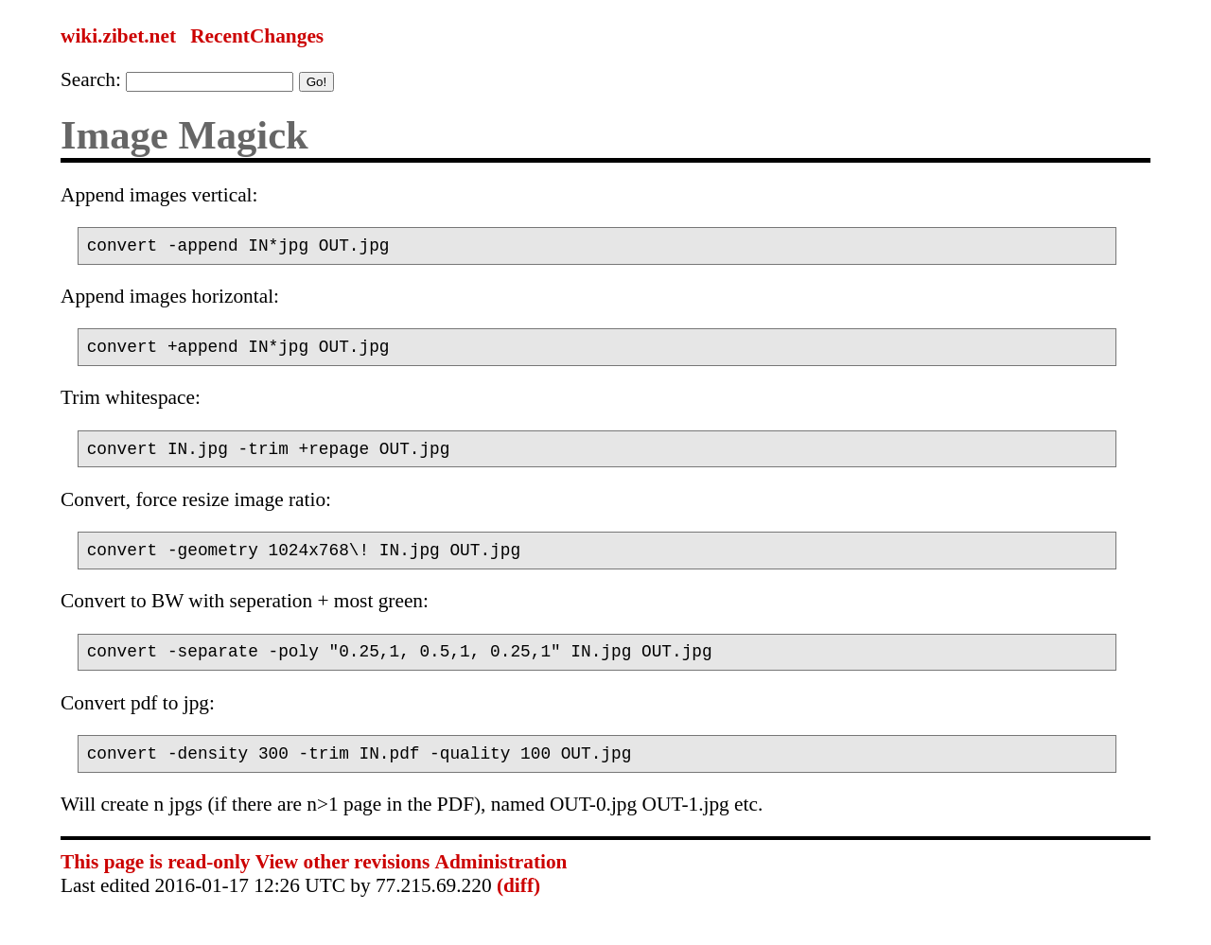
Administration (501, 884)
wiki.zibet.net (118, 36)
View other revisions (342, 884)
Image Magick (184, 135)
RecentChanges (257, 36)
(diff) (518, 908)
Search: (91, 79)
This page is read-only (155, 884)
